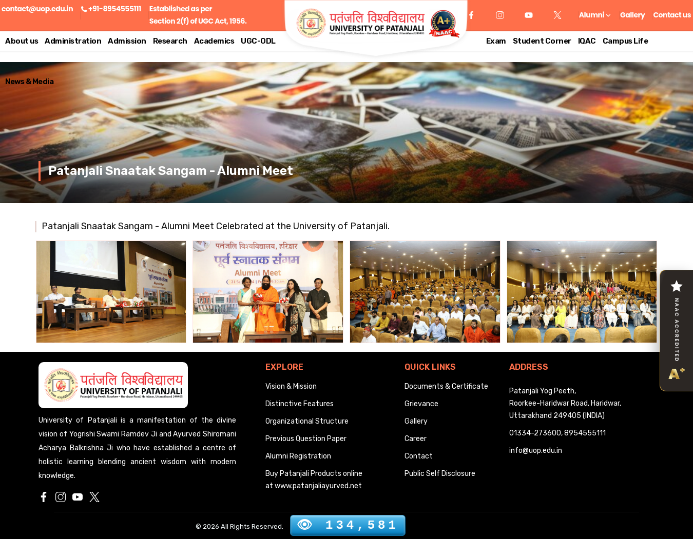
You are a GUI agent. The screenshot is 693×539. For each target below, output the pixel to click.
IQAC (587, 41)
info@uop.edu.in (535, 450)
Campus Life (625, 41)
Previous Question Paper (305, 438)
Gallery (632, 15)
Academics (214, 41)
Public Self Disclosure (440, 473)
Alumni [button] (594, 15)
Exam (496, 41)
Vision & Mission (291, 386)
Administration (73, 41)
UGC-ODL (258, 41)
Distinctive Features (299, 404)
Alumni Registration (298, 456)
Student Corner (542, 41)
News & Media (29, 81)
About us (21, 41)
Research (170, 41)
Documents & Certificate (446, 386)
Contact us (672, 15)
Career (416, 438)
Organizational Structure (307, 421)
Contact (419, 456)
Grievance (421, 404)
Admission (127, 41)
